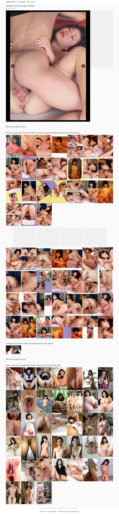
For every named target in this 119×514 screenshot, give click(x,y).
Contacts (42, 511)
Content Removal (51, 511)
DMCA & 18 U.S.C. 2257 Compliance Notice (68, 511)
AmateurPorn (15, 1)
